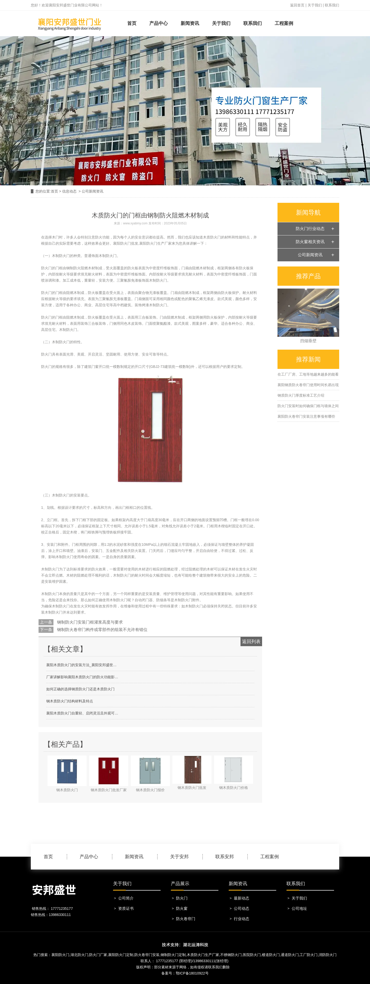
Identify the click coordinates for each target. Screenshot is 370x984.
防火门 (182, 898)
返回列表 (251, 641)
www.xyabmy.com (135, 223)
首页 (131, 23)
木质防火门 (212, 237)
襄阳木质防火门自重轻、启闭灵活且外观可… (82, 713)
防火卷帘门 (185, 918)
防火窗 (182, 908)
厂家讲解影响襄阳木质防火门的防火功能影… (82, 677)
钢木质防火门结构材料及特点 (69, 701)
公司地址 (299, 908)
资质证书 (126, 908)
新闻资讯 (190, 23)
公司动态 (241, 908)
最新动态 (241, 898)
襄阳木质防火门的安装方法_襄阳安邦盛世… (81, 665)
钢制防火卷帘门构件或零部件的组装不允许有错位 (101, 629)
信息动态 (69, 191)
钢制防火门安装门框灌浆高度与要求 (89, 622)
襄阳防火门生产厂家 (155, 243)
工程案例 (284, 23)
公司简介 (126, 898)
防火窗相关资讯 (310, 242)
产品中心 (158, 23)
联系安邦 (224, 856)
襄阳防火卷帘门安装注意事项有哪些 (306, 416)
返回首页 (297, 5)
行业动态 (241, 918)
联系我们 (332, 5)
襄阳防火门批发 (125, 243)
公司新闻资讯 (310, 255)
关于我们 (315, 5)
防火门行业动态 (310, 228)
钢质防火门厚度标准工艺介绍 (301, 395)
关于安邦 (179, 856)
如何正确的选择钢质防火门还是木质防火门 (80, 689)
